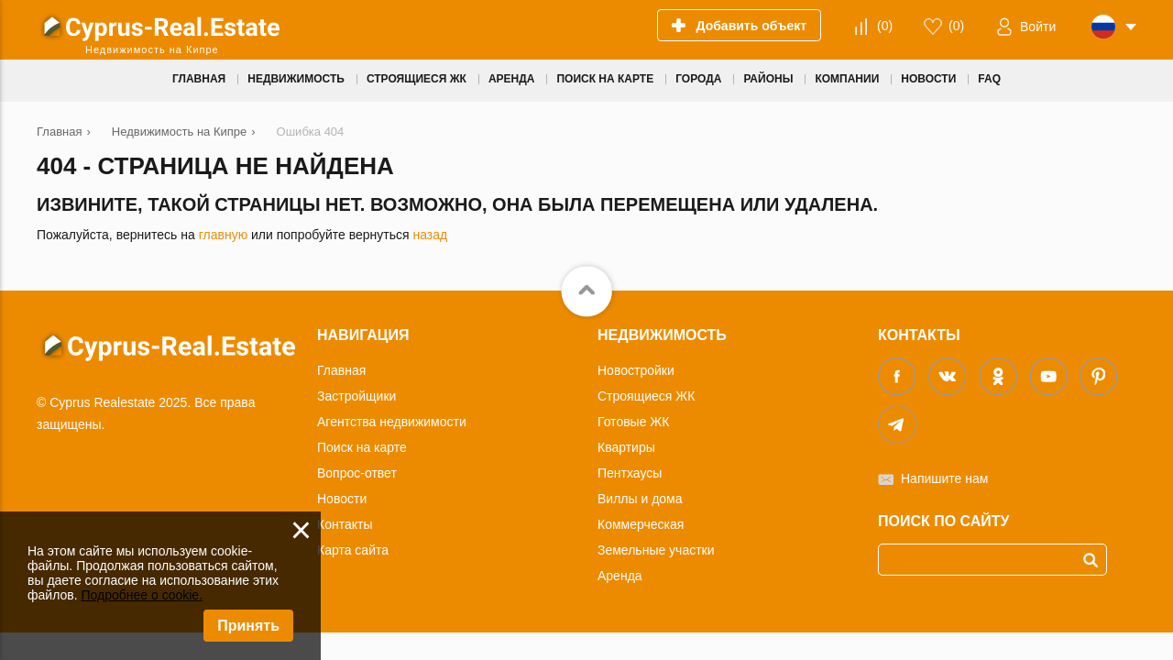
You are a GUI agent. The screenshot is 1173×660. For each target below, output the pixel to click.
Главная (341, 370)
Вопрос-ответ (357, 473)
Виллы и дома (640, 498)
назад (429, 234)
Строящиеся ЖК (646, 396)
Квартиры (626, 447)
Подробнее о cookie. (142, 595)
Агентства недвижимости (391, 421)
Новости (342, 498)
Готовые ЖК (633, 421)
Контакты (344, 524)
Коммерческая (640, 524)
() (885, 25)
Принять (248, 625)
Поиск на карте (362, 447)
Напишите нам (944, 478)
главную (223, 234)
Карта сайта (353, 550)
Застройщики (356, 396)
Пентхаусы (629, 473)
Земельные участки (656, 550)
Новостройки (635, 370)
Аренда (619, 575)
